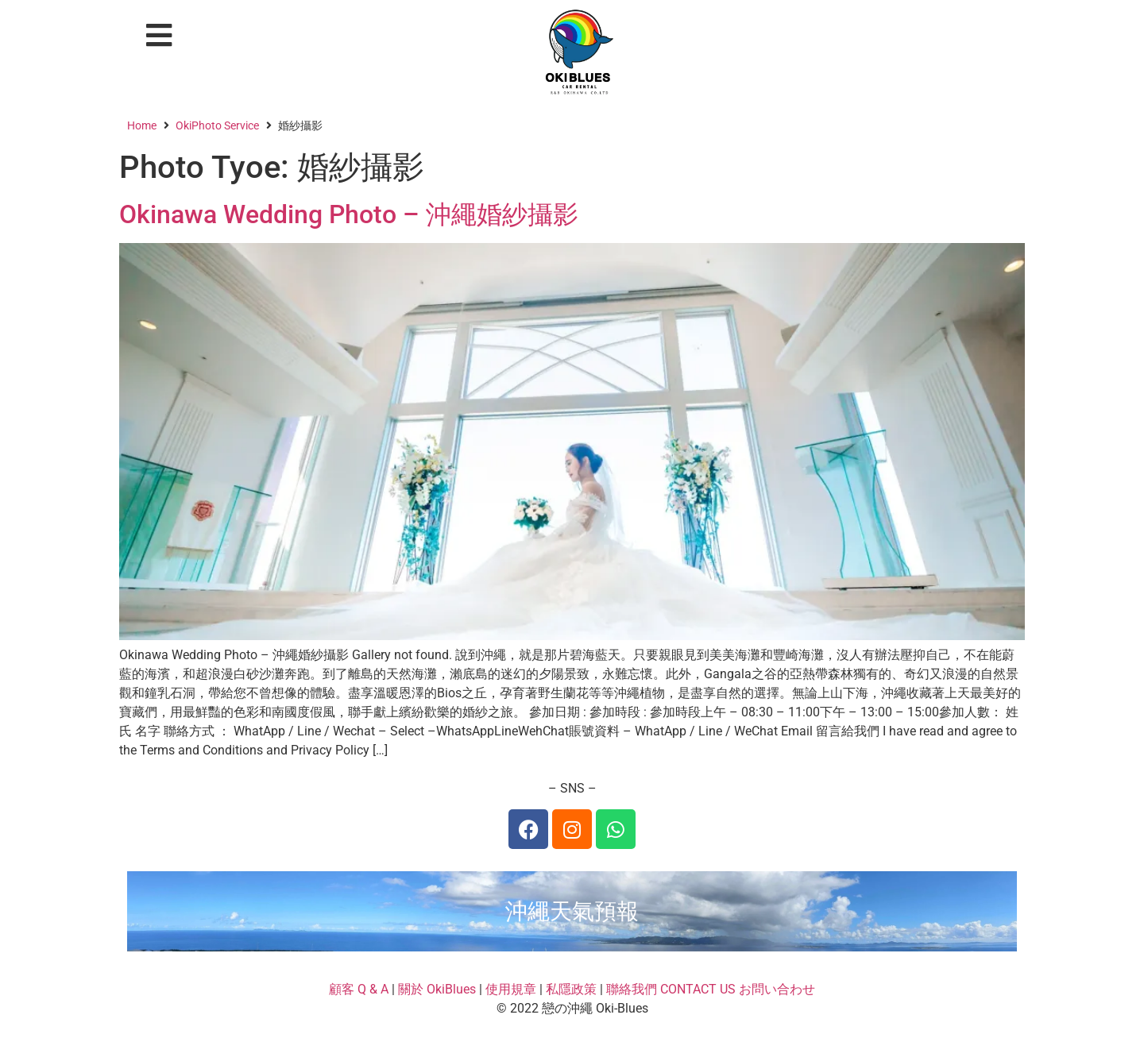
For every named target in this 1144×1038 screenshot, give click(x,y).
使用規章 (510, 989)
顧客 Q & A (358, 989)
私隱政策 (571, 989)
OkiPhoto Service (217, 125)
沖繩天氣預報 (572, 911)
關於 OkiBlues (437, 989)
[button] (159, 35)
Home (142, 125)
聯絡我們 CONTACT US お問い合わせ (710, 989)
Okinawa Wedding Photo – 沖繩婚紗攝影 (348, 214)
